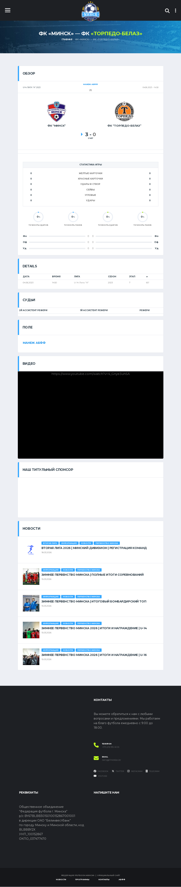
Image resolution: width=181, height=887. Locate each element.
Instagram (134, 771)
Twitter (118, 771)
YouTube (100, 776)
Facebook (101, 771)
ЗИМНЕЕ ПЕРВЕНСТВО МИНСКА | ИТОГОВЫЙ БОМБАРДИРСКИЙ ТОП (93, 601)
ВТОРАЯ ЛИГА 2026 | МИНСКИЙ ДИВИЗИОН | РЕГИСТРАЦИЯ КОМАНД (94, 548)
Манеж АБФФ (34, 343)
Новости (61, 880)
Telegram (152, 771)
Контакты (103, 880)
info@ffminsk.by (111, 760)
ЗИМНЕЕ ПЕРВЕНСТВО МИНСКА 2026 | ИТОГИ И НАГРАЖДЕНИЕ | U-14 (94, 628)
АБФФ (122, 880)
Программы (82, 880)
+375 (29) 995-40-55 (110, 747)
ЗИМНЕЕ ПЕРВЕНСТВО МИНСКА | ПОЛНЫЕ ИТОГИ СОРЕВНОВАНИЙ (92, 575)
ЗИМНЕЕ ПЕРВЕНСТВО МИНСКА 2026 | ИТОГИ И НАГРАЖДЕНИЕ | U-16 (94, 655)
